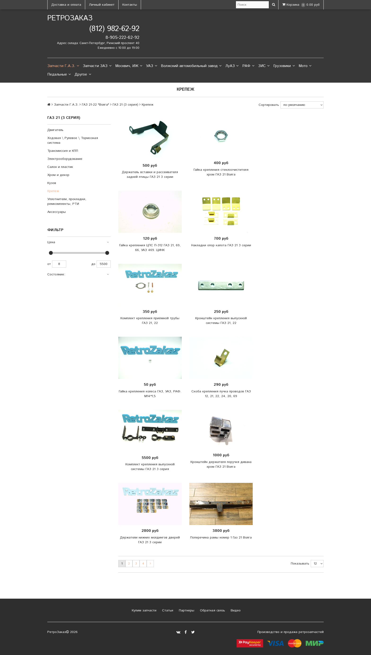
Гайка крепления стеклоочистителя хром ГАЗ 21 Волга (221, 172)
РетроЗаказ (70, 18)
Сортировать (269, 105)
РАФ (248, 66)
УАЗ (151, 66)
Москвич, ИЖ (128, 66)
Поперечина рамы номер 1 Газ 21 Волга (221, 537)
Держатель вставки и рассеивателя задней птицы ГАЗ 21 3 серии (150, 174)
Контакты (129, 4)
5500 (104, 264)
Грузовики (284, 66)
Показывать (300, 563)
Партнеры (186, 610)
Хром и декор (58, 175)
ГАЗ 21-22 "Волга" (95, 104)
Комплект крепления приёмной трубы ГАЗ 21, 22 (149, 320)
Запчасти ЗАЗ (97, 66)
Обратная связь (212, 610)
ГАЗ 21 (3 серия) (125, 104)
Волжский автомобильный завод (191, 66)
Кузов (51, 183)
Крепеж (53, 191)
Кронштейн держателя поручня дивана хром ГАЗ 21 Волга (221, 464)
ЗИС (263, 66)
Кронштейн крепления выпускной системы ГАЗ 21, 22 (221, 320)
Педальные (59, 74)
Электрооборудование (64, 159)
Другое (83, 74)
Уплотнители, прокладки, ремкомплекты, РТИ (66, 201)
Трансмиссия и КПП (62, 150)
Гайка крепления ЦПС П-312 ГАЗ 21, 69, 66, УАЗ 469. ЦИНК (150, 247)
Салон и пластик (60, 167)
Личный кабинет (102, 4)
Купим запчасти (143, 610)
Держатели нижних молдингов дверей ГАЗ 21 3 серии (150, 540)
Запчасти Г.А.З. (63, 66)
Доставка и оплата (66, 4)
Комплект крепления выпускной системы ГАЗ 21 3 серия (150, 466)
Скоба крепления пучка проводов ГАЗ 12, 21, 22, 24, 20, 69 (221, 394)
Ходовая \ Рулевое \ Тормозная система (72, 140)
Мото (305, 66)
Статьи (167, 610)
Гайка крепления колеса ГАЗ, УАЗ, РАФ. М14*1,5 (150, 394)
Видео (235, 610)
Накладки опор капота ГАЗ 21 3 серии (221, 245)
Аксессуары (56, 212)
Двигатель (55, 130)
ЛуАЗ (231, 66)
